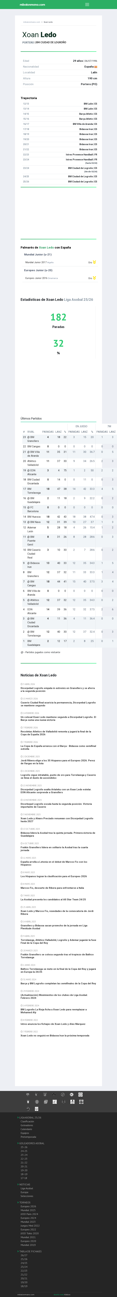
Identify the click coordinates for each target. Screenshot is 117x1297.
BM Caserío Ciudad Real (34, 553)
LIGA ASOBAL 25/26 (29, 1117)
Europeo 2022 (28, 1229)
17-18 (24, 1178)
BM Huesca (33, 516)
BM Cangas (33, 446)
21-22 (24, 1162)
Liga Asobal (27, 1188)
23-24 (24, 1154)
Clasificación (27, 1121)
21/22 (24, 1274)
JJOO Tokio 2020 (30, 1233)
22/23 (24, 1270)
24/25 (24, 1263)
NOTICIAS (23, 1184)
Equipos (25, 1133)
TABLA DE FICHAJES (29, 1251)
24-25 (24, 1151)
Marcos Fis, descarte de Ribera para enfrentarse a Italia (52, 887)
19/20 (24, 1282)
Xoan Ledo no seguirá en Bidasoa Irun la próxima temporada (55, 1035)
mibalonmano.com (31, 22)
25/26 (24, 1259)
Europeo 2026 (28, 1206)
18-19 (24, 1174)
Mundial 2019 (28, 1244)
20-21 (24, 1166)
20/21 (24, 1278)
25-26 (24, 1147)
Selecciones (27, 1196)
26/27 (24, 1255)
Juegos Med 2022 (30, 1225)
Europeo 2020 (28, 1241)
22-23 (24, 1158)
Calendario (26, 1129)
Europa (24, 1192)
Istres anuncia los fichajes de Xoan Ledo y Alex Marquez (53, 1024)
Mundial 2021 (28, 1237)
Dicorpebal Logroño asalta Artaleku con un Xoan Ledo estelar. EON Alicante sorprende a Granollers (56, 791)
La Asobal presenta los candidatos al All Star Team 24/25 (53, 899)
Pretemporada (28, 1136)
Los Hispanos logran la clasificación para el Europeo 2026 (54, 876)
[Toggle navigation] (87, 4)
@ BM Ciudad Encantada (33, 622)
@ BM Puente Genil (31, 540)
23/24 (24, 1266)
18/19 (24, 1286)
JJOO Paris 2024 (29, 1214)
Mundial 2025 (28, 1210)
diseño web (59, 1294)
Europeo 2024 (28, 1217)
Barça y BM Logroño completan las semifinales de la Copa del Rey (58, 983)
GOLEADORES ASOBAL (30, 1143)
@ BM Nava (33, 522)
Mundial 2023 (28, 1221)
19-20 (24, 1170)
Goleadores (27, 1125)
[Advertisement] (58, 216)
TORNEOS (23, 1202)
